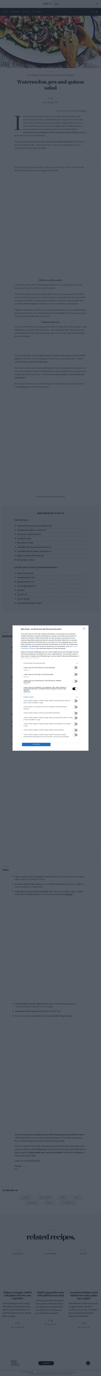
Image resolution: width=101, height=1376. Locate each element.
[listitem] (50, 663)
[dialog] (50, 688)
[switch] (75, 667)
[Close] (85, 629)
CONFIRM (36, 744)
